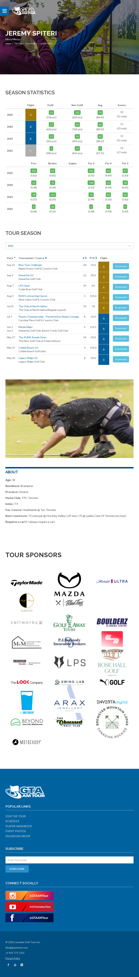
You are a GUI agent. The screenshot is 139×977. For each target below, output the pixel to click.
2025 (69, 245)
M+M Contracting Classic (33, 295)
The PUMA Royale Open (32, 337)
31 (51, 112)
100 (91, 170)
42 (108, 194)
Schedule (12, 821)
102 (34, 170)
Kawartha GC (26, 275)
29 (77, 136)
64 (108, 170)
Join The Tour (15, 816)
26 (52, 206)
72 (52, 182)
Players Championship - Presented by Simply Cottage (49, 316)
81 (77, 124)
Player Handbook (18, 826)
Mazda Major (26, 326)
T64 (91, 182)
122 (77, 112)
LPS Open (24, 285)
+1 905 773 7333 (14, 952)
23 (108, 182)
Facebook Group (17, 836)
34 (77, 148)
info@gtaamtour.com (16, 947)
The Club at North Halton (33, 306)
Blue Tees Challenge (30, 264)
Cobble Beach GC (29, 347)
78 (33, 194)
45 (100, 136)
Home (8, 43)
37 (51, 136)
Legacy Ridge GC (28, 357)
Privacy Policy (12, 958)
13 (51, 124)
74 (100, 112)
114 (52, 194)
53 (33, 182)
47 (125, 170)
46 (100, 124)
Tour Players (31, 43)
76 (91, 194)
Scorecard (121, 266)
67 (52, 170)
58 (125, 182)
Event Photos (15, 831)
